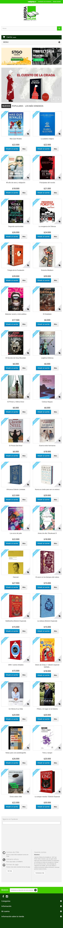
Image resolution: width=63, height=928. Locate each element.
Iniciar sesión (57, 1)
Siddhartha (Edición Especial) (15, 621)
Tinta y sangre (47, 753)
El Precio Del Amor (15, 446)
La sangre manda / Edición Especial (47, 797)
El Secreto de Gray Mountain (16, 358)
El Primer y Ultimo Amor (15, 402)
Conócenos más (39, 873)
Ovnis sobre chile (16, 797)
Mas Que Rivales (16, 139)
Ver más (10, 871)
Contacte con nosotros (44, 1)
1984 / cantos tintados (15, 665)
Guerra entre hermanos (47, 446)
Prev (53, 99)
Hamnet (16, 577)
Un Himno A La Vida (16, 709)
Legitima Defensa (47, 358)
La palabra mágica (47, 139)
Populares (17, 106)
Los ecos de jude (16, 533)
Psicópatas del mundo (47, 182)
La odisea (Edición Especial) (47, 621)
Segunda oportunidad (15, 226)
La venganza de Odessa (47, 226)
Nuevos (6, 106)
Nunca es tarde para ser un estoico (47, 489)
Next (58, 99)
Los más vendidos (34, 106)
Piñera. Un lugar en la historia (47, 709)
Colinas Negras (47, 402)
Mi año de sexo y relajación (15, 182)
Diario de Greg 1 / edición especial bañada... (47, 666)
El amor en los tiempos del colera (47, 577)
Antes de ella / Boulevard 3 (47, 533)
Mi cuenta (5, 911)
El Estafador (47, 314)
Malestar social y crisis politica (15, 314)
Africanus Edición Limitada (15, 489)
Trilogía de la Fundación (15, 270)
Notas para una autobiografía (16, 753)
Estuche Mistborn (47, 270)
